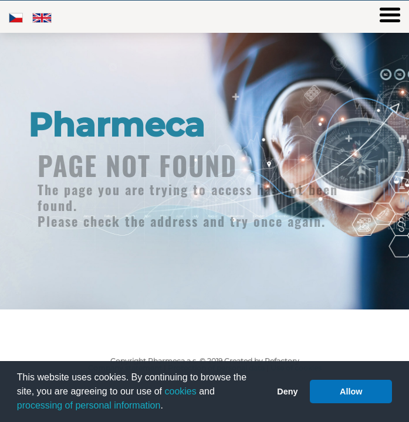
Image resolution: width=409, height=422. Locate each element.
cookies (181, 391)
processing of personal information (89, 405)
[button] (167, 407)
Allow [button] (351, 391)
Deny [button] (287, 391)
